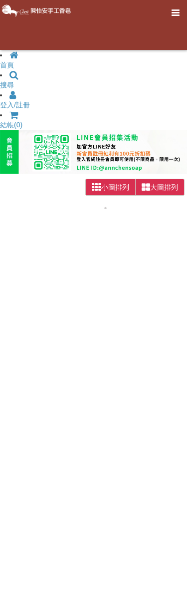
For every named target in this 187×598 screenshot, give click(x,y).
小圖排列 (110, 187)
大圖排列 (160, 187)
